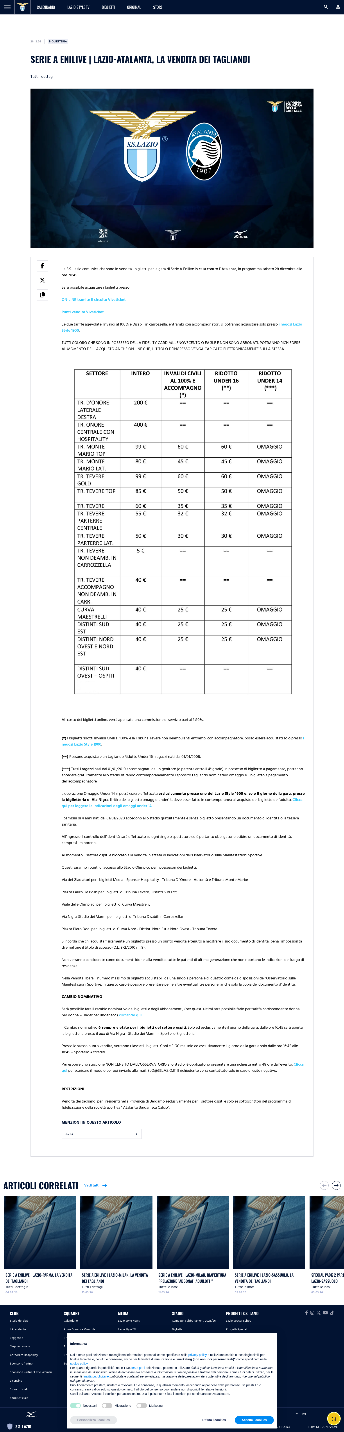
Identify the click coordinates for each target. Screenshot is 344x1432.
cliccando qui (130, 1015)
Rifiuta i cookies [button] (214, 1420)
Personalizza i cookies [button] (93, 1420)
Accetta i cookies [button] (254, 1420)
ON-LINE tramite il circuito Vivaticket (94, 300)
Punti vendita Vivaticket (83, 312)
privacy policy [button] (197, 1355)
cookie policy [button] (79, 1363)
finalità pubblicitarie (96, 1376)
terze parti (138, 1368)
